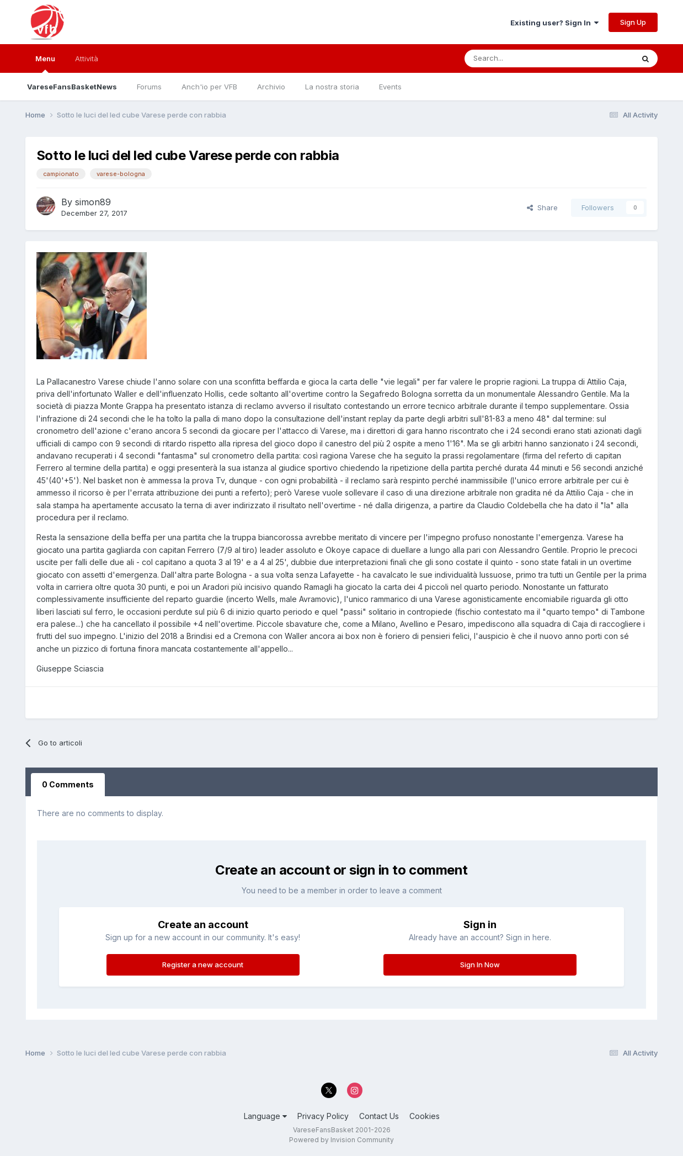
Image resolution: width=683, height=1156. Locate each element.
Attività (86, 58)
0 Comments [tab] (68, 784)
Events (390, 86)
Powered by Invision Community (341, 1140)
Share (542, 207)
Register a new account (202, 964)
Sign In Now (480, 964)
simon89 (93, 201)
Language (265, 1116)
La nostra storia (332, 86)
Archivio (271, 86)
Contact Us (379, 1116)
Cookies (424, 1116)
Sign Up (633, 22)
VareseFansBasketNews (72, 86)
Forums (149, 86)
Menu (45, 63)
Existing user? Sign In (554, 22)
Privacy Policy (323, 1116)
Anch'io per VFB (209, 86)
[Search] (518, 58)
